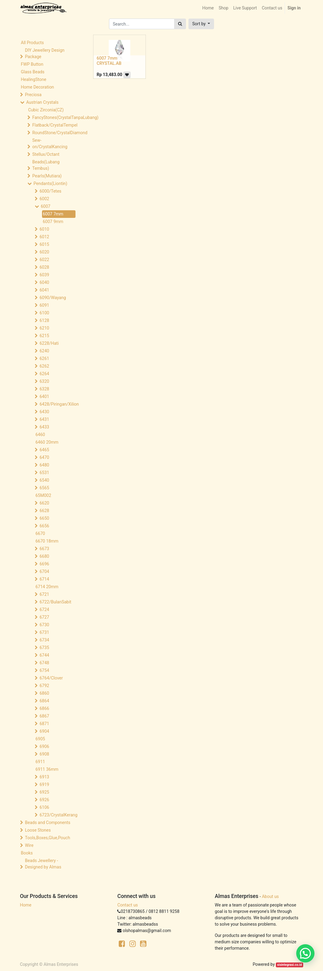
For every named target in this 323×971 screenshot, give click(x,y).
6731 (44, 632)
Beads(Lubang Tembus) (46, 165)
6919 (44, 784)
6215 (44, 335)
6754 (44, 670)
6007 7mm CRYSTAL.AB (109, 61)
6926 (44, 799)
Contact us (127, 905)
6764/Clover (51, 678)
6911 (40, 761)
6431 (44, 419)
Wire (29, 845)
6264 (44, 373)
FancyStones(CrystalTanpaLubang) (54, 117)
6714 (44, 579)
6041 (44, 290)
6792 (44, 685)
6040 (44, 282)
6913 (44, 776)
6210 (44, 328)
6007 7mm (53, 213)
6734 (44, 639)
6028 (44, 267)
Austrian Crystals (42, 102)
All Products (32, 42)
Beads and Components (47, 822)
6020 (44, 252)
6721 (44, 594)
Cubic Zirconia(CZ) (46, 109)
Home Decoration (37, 87)
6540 (44, 480)
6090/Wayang (53, 297)
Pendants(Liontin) (50, 183)
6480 (44, 465)
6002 (44, 198)
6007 (45, 206)
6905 (40, 738)
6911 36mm (47, 769)
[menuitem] (208, 8)
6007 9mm (53, 221)
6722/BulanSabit (55, 601)
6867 (44, 716)
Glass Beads (32, 71)
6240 (44, 350)
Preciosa (33, 94)
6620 (44, 503)
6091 (44, 305)
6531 (44, 472)
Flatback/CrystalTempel (54, 125)
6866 (44, 708)
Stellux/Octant (45, 154)
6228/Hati (49, 343)
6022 (44, 259)
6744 (44, 655)
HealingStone (33, 79)
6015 (44, 244)
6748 (44, 662)
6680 (44, 556)
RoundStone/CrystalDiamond (54, 132)
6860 (44, 693)
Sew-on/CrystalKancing (49, 143)
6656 (44, 525)
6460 (40, 434)
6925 (44, 792)
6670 (40, 533)
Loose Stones (38, 830)
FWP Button (32, 64)
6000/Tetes (50, 191)
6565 (44, 487)
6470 (44, 457)
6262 (44, 366)
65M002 (43, 495)
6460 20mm (47, 442)
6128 (44, 320)
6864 (44, 700)
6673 (44, 548)
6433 (44, 426)
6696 (44, 563)
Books (27, 852)
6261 (44, 358)
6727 (44, 617)
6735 (44, 647)
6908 (44, 754)
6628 (44, 510)
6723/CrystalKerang (58, 814)
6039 (44, 274)
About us (270, 896)
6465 (44, 449)
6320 (44, 381)
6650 (44, 518)
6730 (44, 624)
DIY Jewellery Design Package (45, 53)
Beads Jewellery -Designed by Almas (43, 863)
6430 (44, 411)
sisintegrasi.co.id (289, 965)
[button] (201, 24)
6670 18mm (47, 541)
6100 (44, 312)
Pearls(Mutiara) (46, 175)
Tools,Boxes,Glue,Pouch (47, 837)
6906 (44, 746)
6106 (44, 807)
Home (26, 905)
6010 (44, 229)
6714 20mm (47, 586)
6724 (44, 609)
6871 (44, 723)
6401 (44, 396)
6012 (44, 236)
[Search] (180, 24)
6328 (44, 388)
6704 (44, 571)
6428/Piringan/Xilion (59, 404)
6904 (44, 731)
